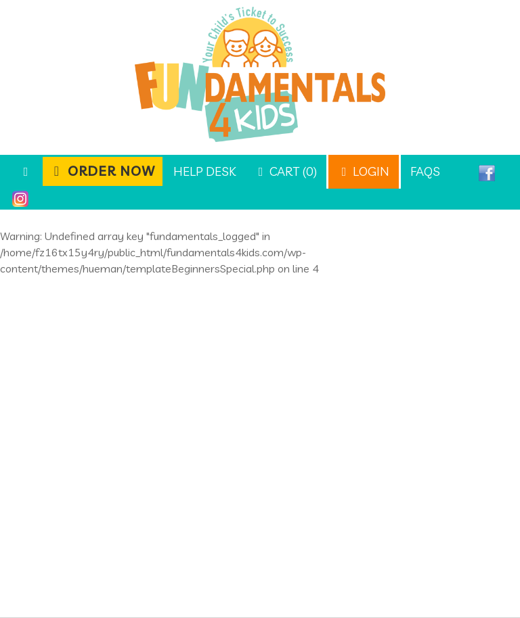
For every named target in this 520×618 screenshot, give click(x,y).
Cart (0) (286, 171)
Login (363, 171)
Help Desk (204, 171)
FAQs (425, 171)
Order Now (102, 170)
